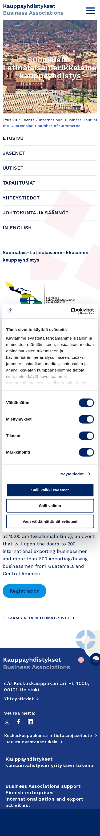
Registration (24, 591)
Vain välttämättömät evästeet (50, 521)
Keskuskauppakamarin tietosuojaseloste (51, 735)
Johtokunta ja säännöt (36, 212)
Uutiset (13, 168)
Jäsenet (14, 153)
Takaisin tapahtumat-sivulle (39, 618)
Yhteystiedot (21, 198)
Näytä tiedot (72, 474)
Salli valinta (50, 505)
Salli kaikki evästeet (50, 490)
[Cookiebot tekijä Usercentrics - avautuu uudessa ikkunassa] (71, 311)
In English (17, 227)
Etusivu (10, 120)
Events (28, 120)
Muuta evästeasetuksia (35, 741)
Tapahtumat (19, 183)
